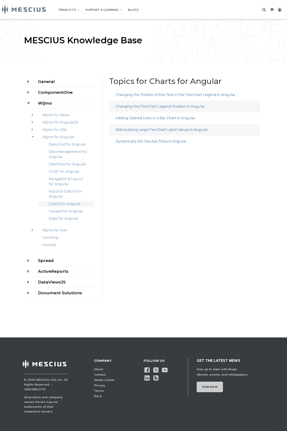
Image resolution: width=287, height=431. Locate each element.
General (46, 81)
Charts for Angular (65, 204)
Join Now (210, 387)
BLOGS (133, 9)
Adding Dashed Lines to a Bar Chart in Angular (155, 118)
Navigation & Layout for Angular (66, 181)
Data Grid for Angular (67, 144)
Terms (99, 390)
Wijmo (45, 103)
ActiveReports (53, 271)
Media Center (104, 380)
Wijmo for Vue (54, 230)
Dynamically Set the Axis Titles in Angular (151, 141)
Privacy (99, 385)
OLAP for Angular (64, 171)
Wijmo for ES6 (54, 130)
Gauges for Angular (66, 211)
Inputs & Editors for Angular (65, 194)
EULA (98, 396)
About (98, 369)
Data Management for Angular (68, 154)
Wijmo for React (56, 115)
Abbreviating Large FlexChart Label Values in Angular (162, 130)
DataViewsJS (52, 282)
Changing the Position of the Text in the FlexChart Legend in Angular (175, 95)
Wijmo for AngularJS (60, 122)
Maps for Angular (64, 218)
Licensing (50, 237)
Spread (46, 260)
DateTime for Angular (67, 164)
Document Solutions (60, 292)
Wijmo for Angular (58, 137)
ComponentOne (55, 92)
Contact (100, 374)
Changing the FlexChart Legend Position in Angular (160, 106)
